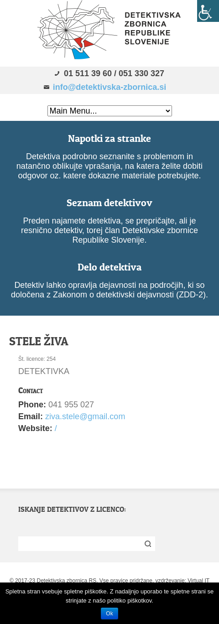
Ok (109, 613)
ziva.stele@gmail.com (85, 416)
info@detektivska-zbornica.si (110, 87)
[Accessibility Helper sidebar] (208, 11)
